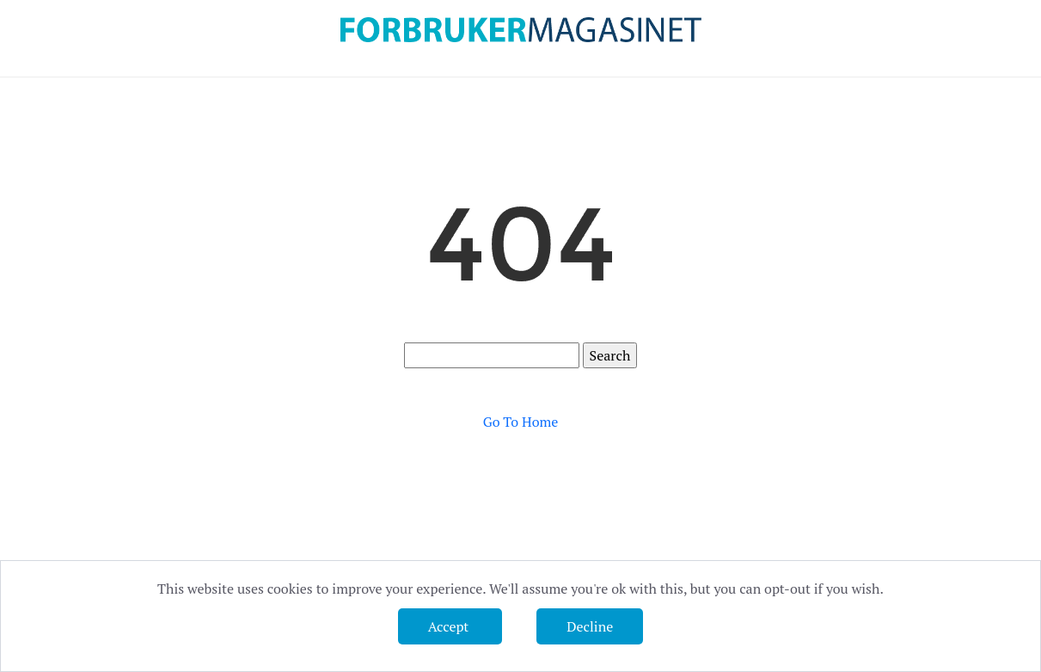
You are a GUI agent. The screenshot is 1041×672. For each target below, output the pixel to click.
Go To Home (521, 421)
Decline (589, 626)
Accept (450, 626)
